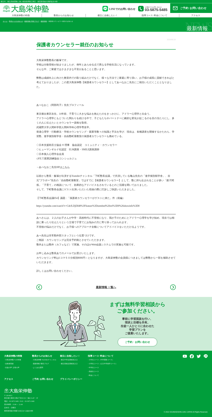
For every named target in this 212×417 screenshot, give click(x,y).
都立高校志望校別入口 (69, 364)
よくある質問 (38, 368)
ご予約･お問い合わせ (193, 8)
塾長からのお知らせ (64, 15)
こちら (66, 167)
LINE (206, 356)
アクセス (195, 15)
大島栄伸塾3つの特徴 (13, 360)
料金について (94, 375)
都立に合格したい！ (108, 15)
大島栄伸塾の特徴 (21, 15)
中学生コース (94, 368)
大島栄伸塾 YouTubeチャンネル (44, 360)
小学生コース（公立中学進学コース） (102, 364)
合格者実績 (9, 364)
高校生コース (94, 371)
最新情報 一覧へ (106, 287)
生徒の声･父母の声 (12, 368)
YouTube (185, 356)
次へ (173, 287)
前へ (39, 287)
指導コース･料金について (154, 15)
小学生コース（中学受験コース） (101, 360)
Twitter (199, 356)
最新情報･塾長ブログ (41, 364)
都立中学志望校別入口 (69, 360)
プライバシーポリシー (71, 379)
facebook (192, 356)
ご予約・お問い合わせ (137, 342)
